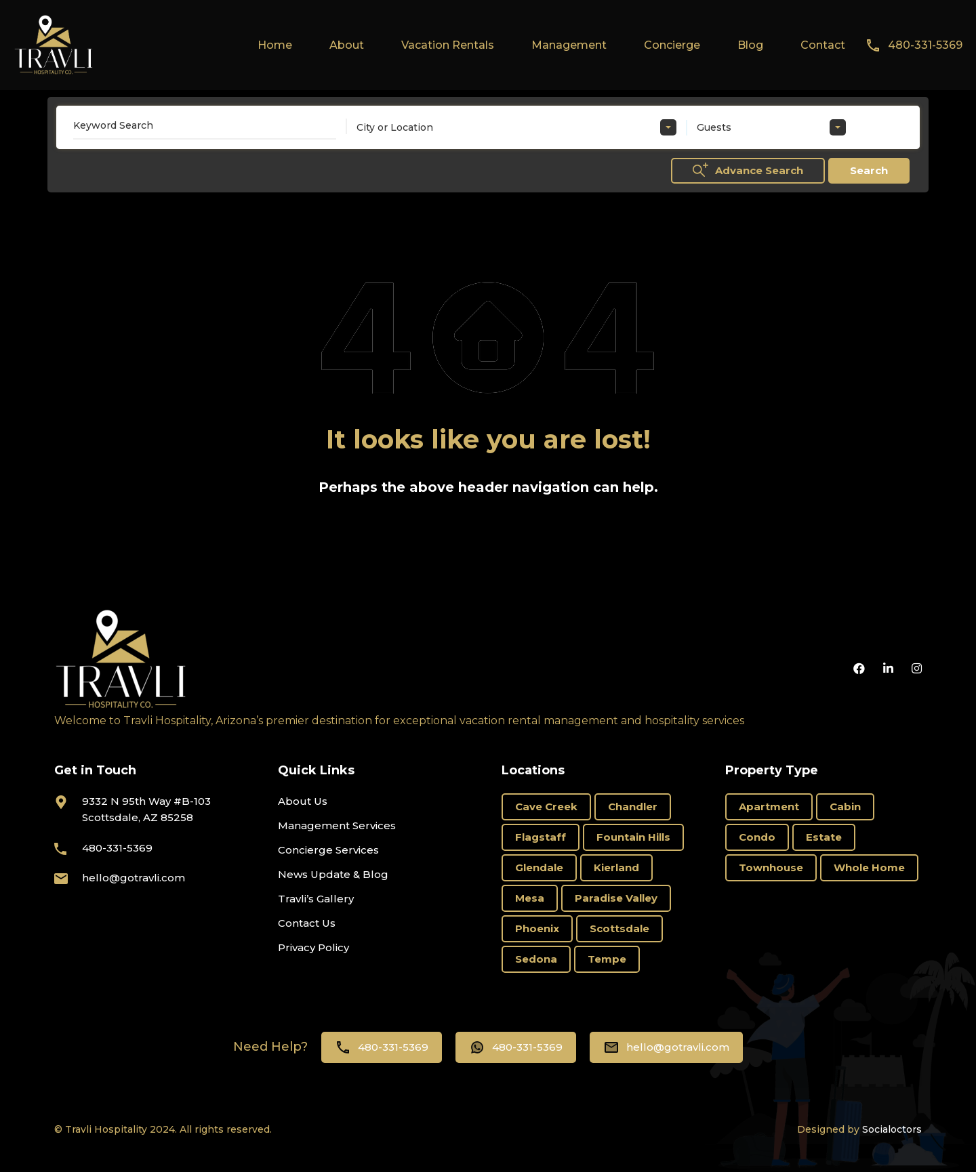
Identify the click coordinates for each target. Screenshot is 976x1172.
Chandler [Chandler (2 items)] (632, 806)
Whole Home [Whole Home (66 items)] (869, 867)
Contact (822, 45)
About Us (302, 801)
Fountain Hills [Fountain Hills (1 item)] (633, 837)
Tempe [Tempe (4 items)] (607, 959)
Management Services (337, 825)
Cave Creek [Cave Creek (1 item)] (546, 806)
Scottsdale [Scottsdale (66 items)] (619, 928)
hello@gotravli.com (133, 877)
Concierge (672, 45)
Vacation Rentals (447, 45)
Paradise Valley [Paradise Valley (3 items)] (616, 898)
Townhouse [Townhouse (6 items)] (771, 867)
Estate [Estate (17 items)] (824, 837)
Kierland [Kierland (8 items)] (616, 867)
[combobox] (516, 127)
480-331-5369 (925, 45)
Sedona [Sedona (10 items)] (536, 959)
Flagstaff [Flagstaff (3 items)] (540, 837)
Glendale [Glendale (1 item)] (539, 867)
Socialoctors (892, 1129)
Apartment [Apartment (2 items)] (769, 806)
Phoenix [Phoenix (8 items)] (537, 928)
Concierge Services (328, 849)
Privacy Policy (313, 947)
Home (275, 45)
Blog (750, 45)
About (346, 45)
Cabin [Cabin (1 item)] (845, 806)
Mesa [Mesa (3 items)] (529, 898)
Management (569, 45)
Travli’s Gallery (316, 898)
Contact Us (307, 923)
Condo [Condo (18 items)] (757, 837)
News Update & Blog (333, 874)
